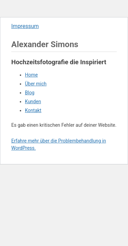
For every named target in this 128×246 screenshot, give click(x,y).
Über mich (35, 83)
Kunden (33, 101)
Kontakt (33, 110)
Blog (29, 92)
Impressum (25, 26)
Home (31, 75)
